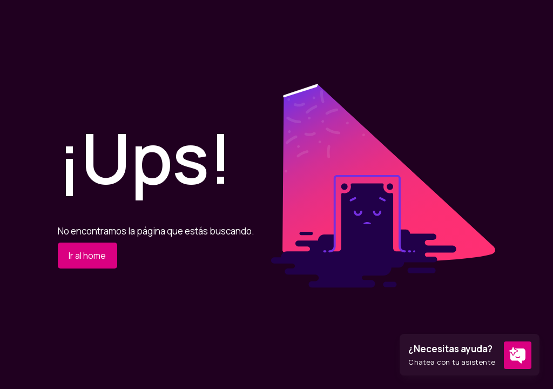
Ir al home (87, 255)
